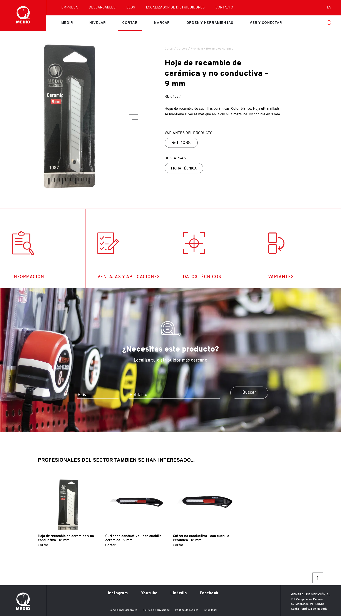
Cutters (182, 49)
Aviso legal (210, 610)
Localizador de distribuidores (175, 8)
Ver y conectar (266, 23)
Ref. (181, 143)
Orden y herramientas (210, 23)
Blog (130, 8)
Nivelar (97, 23)
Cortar (130, 23)
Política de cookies (186, 610)
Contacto (224, 8)
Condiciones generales (123, 610)
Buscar (249, 392)
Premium (197, 49)
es (329, 8)
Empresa (69, 8)
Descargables (102, 8)
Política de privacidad (156, 610)
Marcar (162, 23)
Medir (67, 23)
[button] (135, 119)
